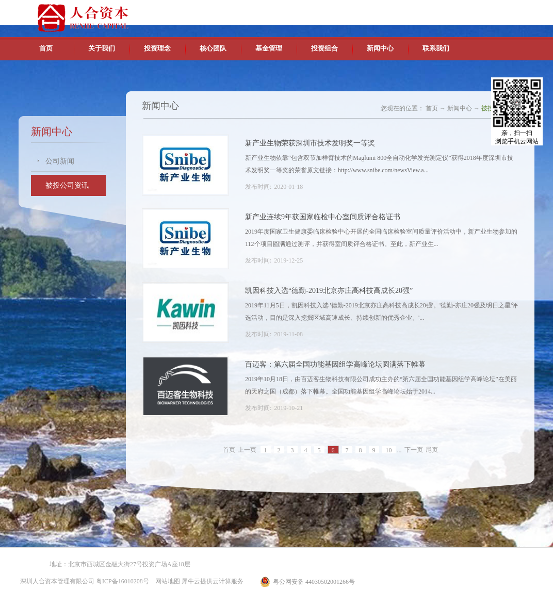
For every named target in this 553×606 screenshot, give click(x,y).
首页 (46, 48)
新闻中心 (459, 108)
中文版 (436, 10)
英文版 (459, 10)
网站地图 (166, 581)
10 (389, 450)
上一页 (247, 450)
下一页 (413, 450)
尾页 (432, 450)
